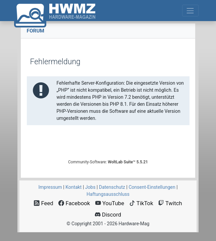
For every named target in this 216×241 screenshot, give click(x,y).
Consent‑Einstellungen (151, 187)
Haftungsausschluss (108, 194)
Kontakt (73, 187)
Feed (43, 203)
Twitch (170, 203)
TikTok (141, 203)
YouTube (109, 203)
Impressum (50, 187)
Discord (108, 214)
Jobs (90, 187)
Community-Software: (108, 162)
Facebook (74, 203)
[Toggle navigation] (190, 10)
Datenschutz (112, 187)
